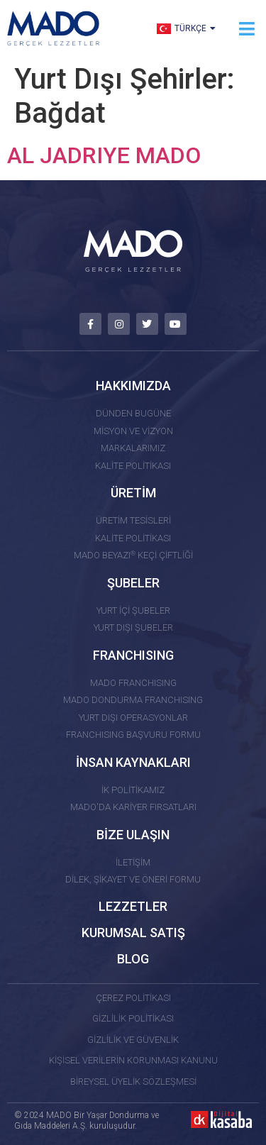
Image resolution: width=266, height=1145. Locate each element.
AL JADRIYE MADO (104, 155)
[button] (246, 28)
